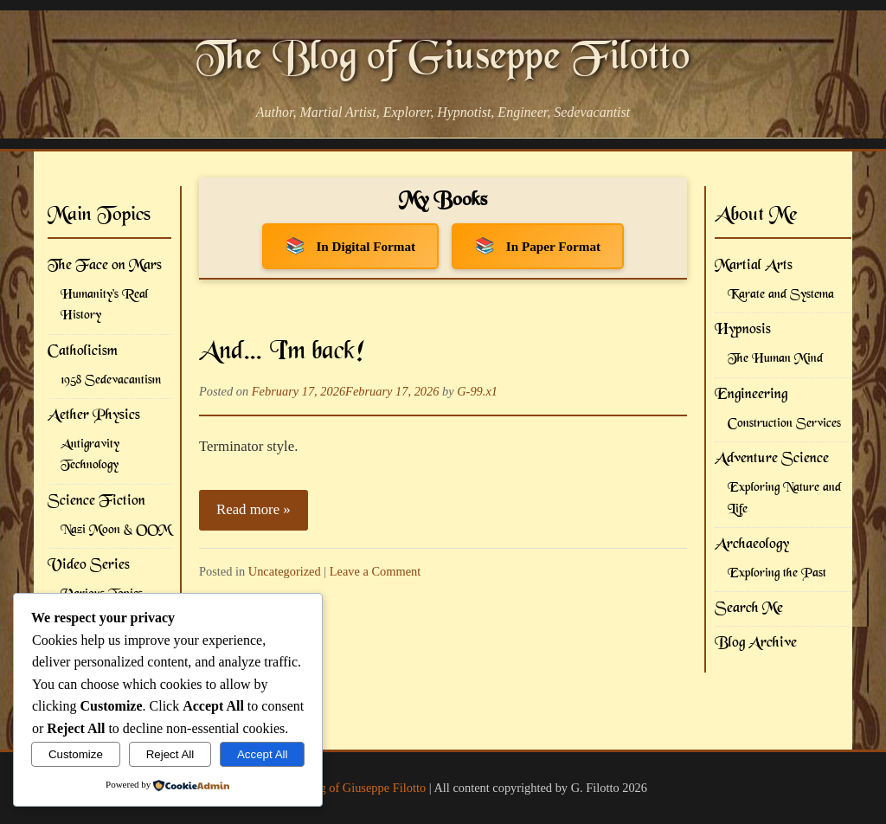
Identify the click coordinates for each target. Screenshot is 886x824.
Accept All (262, 754)
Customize (75, 754)
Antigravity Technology (90, 454)
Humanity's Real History (104, 305)
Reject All (170, 754)
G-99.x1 (477, 391)
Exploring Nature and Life (784, 498)
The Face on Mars (105, 265)
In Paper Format (553, 246)
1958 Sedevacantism (111, 380)
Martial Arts (754, 265)
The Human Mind (775, 359)
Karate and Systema (781, 294)
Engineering (751, 394)
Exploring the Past (777, 573)
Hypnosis (743, 329)
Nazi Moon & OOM (116, 530)
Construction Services (784, 423)
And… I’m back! (282, 352)
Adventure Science (772, 458)
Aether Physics (94, 415)
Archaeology (752, 544)
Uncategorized (284, 571)
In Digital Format (365, 246)
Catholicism (83, 351)
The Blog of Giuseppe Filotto (443, 59)
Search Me (749, 608)
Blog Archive (756, 643)
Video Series (89, 565)
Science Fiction (96, 501)
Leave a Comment (375, 571)
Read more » (253, 509)
